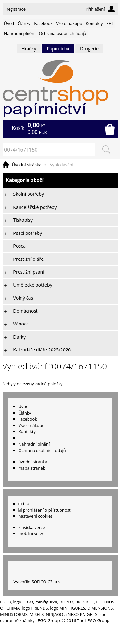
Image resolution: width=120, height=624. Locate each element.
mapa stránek (31, 468)
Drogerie (89, 48)
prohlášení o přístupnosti (47, 510)
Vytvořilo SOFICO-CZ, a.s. (37, 582)
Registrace (16, 9)
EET (110, 23)
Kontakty (94, 23)
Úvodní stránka (27, 165)
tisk (26, 503)
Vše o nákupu (69, 23)
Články (24, 23)
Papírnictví (58, 48)
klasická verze (31, 527)
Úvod (9, 23)
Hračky (28, 48)
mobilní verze (31, 533)
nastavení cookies (35, 516)
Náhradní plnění (20, 33)
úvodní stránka (32, 461)
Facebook (43, 23)
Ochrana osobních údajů (62, 33)
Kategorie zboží (60, 180)
